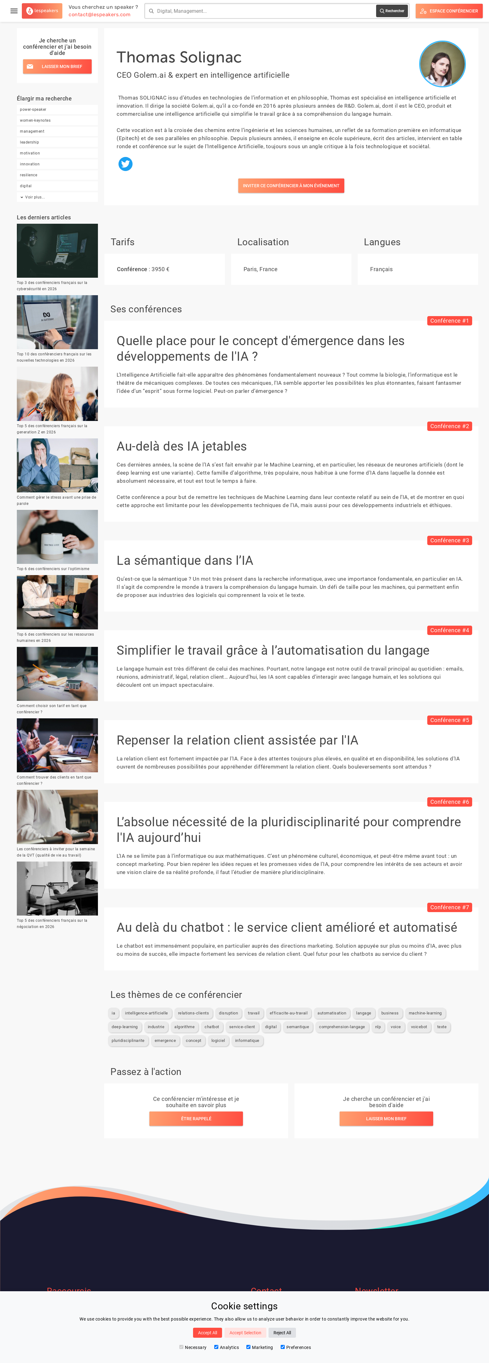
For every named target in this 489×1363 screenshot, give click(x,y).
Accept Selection (245, 1332)
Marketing (259, 1347)
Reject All (282, 1332)
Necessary (193, 1347)
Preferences (296, 1347)
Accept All (207, 1332)
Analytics (226, 1347)
